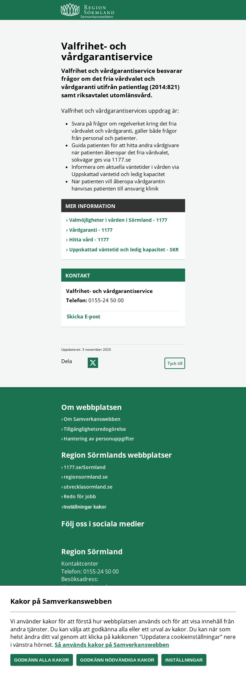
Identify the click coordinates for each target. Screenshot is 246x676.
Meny (179, 11)
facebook (80, 363)
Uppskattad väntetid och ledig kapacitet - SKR (124, 249)
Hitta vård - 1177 (89, 239)
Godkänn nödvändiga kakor (117, 660)
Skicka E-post (83, 316)
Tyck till (175, 363)
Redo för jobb (80, 496)
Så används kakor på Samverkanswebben (112, 644)
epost (106, 363)
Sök (162, 11)
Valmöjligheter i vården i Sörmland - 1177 (118, 220)
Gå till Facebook (64, 535)
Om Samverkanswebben (92, 419)
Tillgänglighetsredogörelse (95, 429)
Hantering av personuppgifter (99, 438)
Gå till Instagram (73, 535)
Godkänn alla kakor (41, 660)
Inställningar (184, 660)
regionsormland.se (86, 476)
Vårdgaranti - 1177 (91, 230)
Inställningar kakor (85, 507)
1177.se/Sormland (85, 467)
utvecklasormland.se (88, 486)
